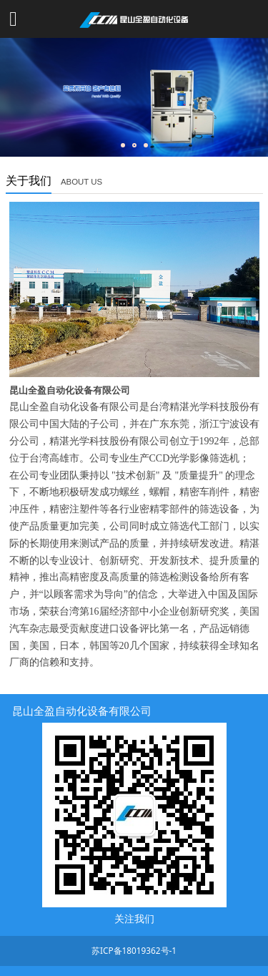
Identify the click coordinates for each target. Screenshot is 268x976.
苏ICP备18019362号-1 (134, 950)
